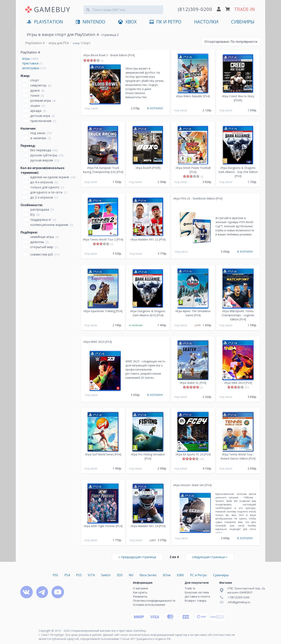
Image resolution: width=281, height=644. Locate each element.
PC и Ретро (198, 575)
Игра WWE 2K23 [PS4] (97, 342)
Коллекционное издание (49, 225)
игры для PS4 (58, 43)
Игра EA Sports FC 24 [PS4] (193, 454)
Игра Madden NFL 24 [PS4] (148, 526)
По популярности (231, 41)
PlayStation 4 (34, 43)
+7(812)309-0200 (239, 597)
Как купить (140, 592)
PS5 (55, 575)
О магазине (140, 588)
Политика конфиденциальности (154, 600)
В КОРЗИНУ (155, 108)
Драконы (37, 242)
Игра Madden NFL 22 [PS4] (148, 239)
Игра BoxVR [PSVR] (148, 168)
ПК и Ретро (165, 22)
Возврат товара (195, 600)
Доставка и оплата (197, 596)
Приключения (40, 121)
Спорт (34, 80)
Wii (131, 575)
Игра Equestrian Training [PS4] (103, 311)
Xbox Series (148, 575)
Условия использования (149, 605)
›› (210, 557)
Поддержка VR (40, 219)
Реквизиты (140, 596)
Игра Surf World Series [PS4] (103, 454)
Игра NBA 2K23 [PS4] (238, 383)
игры (26, 58)
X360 (180, 575)
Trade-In (190, 588)
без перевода (40, 150)
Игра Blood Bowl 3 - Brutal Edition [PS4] (109, 55)
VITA (91, 575)
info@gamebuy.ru (239, 602)
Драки (35, 90)
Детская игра (40, 116)
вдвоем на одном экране (49, 177)
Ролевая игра (40, 100)
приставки (30, 63)
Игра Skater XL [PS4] (193, 383)
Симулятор (38, 85)
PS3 (79, 575)
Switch (105, 575)
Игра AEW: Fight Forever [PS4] (103, 526)
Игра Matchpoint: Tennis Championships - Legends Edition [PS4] (238, 315)
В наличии (38, 138)
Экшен (35, 105)
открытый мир (41, 247)
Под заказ (37, 133)
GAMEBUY (52, 9)
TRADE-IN (244, 9)
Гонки (34, 95)
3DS (120, 575)
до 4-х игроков (41, 182)
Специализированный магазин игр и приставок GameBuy (108, 630)
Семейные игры (42, 237)
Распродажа (39, 209)
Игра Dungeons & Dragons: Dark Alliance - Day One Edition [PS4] (238, 172)
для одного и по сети (46, 192)
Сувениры (242, 22)
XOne (167, 575)
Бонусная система (197, 592)
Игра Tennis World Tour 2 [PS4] (103, 239)
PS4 (67, 575)
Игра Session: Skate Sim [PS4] (192, 485)
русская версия (41, 160)
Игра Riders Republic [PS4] (193, 96)
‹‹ (137, 557)
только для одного (44, 187)
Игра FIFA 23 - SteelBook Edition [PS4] (197, 198)
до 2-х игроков (41, 197)
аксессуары (30, 68)
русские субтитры (43, 155)
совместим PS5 (41, 254)
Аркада (35, 111)
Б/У (32, 214)
